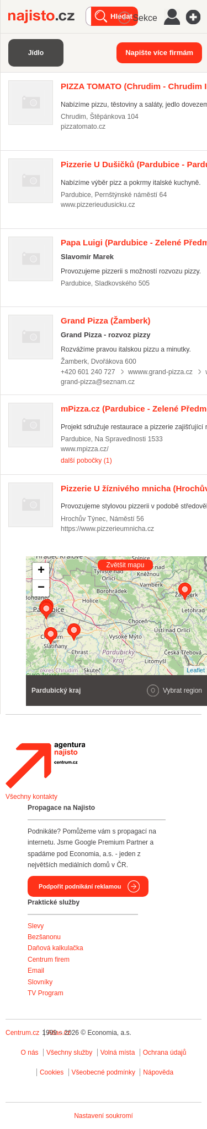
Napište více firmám (159, 52)
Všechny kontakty (31, 797)
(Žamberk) (106, 320)
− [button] (41, 588)
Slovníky (40, 982)
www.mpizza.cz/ (85, 449)
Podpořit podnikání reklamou (80, 886)
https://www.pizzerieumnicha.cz (107, 529)
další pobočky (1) (86, 460)
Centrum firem (49, 959)
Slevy (36, 926)
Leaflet (196, 670)
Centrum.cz (22, 1033)
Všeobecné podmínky (103, 1072)
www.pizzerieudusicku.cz (98, 205)
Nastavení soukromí (103, 1116)
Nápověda (158, 1072)
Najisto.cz (47, 16)
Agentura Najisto (45, 765)
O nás (30, 1052)
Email (36, 970)
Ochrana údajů (165, 1052)
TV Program (45, 993)
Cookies (51, 1072)
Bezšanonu (44, 937)
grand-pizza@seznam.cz (98, 382)
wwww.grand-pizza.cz (160, 372)
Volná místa (117, 1052)
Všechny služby (70, 1052)
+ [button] (41, 571)
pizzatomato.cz (83, 126)
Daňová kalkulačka (55, 948)
